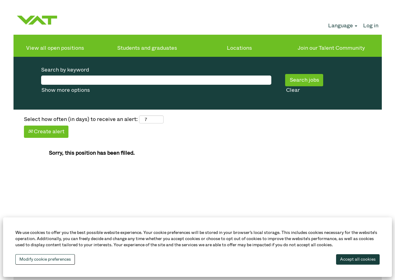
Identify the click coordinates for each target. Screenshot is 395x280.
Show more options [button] (65, 90)
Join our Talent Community (331, 48)
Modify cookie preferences (45, 259)
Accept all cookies (358, 259)
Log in (370, 25)
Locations (239, 48)
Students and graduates (147, 48)
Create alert (46, 131)
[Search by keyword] (156, 80)
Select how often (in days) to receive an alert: (81, 119)
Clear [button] (293, 90)
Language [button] (342, 25)
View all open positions (55, 48)
